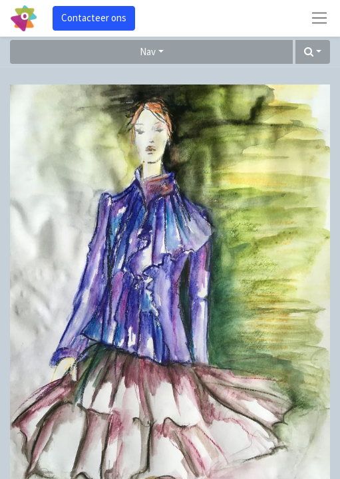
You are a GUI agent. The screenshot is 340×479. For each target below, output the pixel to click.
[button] (312, 52)
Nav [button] (148, 51)
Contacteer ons (93, 17)
